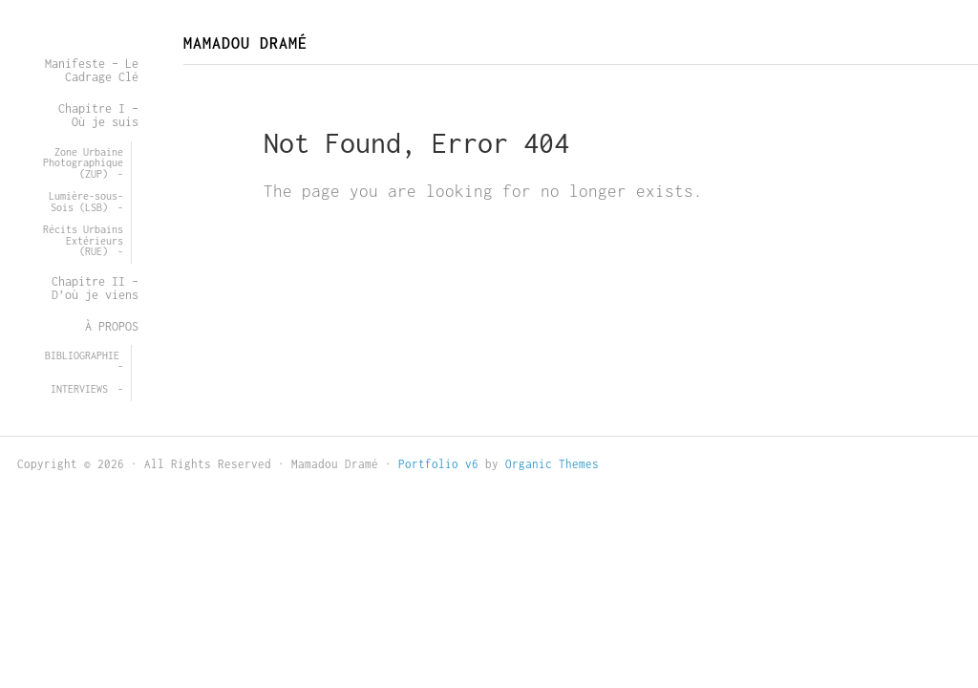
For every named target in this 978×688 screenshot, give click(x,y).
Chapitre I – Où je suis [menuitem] (98, 115)
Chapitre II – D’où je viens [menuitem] (95, 288)
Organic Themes (552, 464)
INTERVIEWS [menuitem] (79, 389)
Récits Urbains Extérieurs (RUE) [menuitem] (83, 240)
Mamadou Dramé (245, 43)
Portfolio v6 (438, 464)
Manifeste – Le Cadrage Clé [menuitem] (91, 70)
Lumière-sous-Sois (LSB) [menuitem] (86, 201)
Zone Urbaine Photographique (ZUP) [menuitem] (83, 163)
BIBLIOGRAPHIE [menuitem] (82, 355)
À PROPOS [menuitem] (111, 326)
